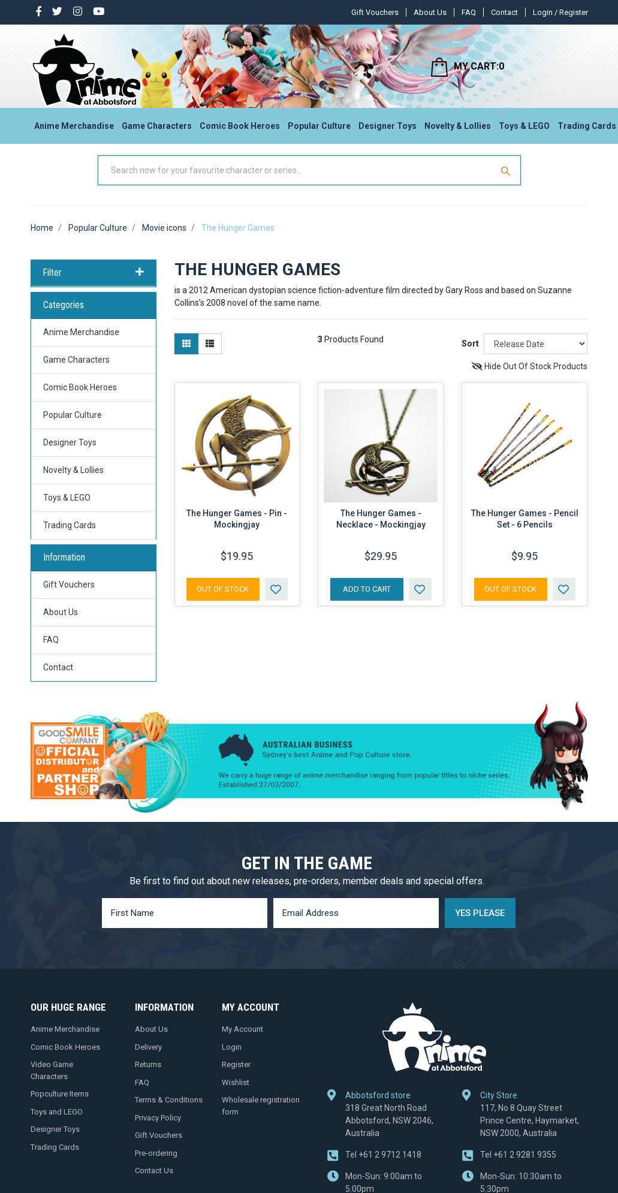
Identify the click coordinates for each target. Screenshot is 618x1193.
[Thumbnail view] (186, 355)
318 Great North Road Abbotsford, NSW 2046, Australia (389, 1131)
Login (232, 1058)
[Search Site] (507, 181)
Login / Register (560, 12)
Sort (470, 355)
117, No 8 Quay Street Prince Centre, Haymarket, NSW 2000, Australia (529, 1131)
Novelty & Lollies (457, 129)
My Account (242, 1040)
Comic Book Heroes (240, 129)
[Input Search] (296, 181)
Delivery (148, 1058)
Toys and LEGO (57, 1123)
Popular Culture (319, 129)
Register (236, 1075)
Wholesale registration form (261, 1117)
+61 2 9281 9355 (518, 1166)
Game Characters (157, 129)
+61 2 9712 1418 (383, 1166)
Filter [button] (93, 284)
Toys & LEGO (524, 129)
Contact (504, 12)
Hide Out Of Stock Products (529, 378)
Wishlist (235, 1093)
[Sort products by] (535, 355)
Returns (148, 1075)
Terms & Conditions (169, 1111)
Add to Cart (367, 600)
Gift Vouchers (375, 12)
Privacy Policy (158, 1129)
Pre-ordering (156, 1164)
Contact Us (154, 1181)
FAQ (469, 12)
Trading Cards (69, 536)
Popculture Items (60, 1105)
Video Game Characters (52, 1081)
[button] (276, 600)
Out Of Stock (223, 600)
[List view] (210, 355)
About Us (430, 12)
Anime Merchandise (74, 129)
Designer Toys (387, 129)
